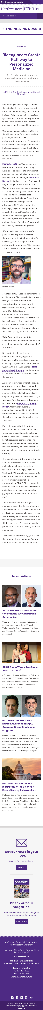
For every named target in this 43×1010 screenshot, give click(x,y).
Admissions (14, 960)
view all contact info (21, 956)
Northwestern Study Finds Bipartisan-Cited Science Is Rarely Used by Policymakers (19, 787)
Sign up (21, 868)
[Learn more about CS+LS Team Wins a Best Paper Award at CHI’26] (21, 652)
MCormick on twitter (12, 997)
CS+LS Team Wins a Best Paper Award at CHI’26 (20, 668)
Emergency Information (21, 968)
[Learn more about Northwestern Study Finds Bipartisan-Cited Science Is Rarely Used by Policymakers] (21, 769)
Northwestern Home (21, 971)
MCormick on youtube (31, 997)
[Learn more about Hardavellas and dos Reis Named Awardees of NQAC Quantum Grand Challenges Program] (21, 706)
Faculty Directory (26, 960)
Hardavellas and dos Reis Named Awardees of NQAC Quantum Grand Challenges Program (18, 725)
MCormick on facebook (16, 997)
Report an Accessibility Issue (21, 977)
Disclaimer (21, 1008)
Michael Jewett (9, 164)
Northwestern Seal (21, 986)
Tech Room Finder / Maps (29, 963)
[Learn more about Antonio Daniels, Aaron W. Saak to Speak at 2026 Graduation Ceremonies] (21, 596)
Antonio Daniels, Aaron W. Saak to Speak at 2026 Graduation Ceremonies (20, 614)
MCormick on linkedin (21, 997)
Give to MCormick (11, 963)
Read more (21, 921)
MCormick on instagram (26, 997)
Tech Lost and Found (21, 974)
